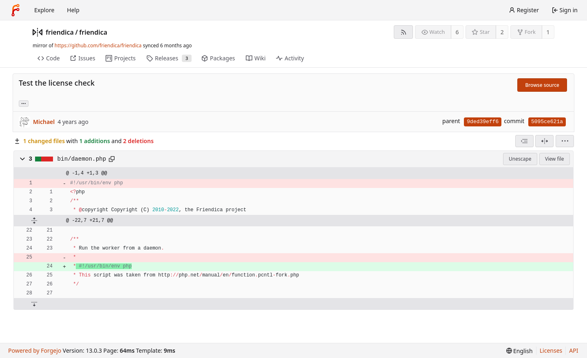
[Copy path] (111, 159)
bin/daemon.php (81, 159)
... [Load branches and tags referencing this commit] (23, 103)
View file (554, 158)
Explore (44, 10)
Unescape (520, 158)
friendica (60, 32)
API (573, 350)
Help (73, 10)
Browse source (542, 85)
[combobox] (524, 141)
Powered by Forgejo (34, 350)
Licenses (551, 350)
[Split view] (544, 141)
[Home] (15, 10)
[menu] (565, 141)
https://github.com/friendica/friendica (98, 45)
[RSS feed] (403, 32)
